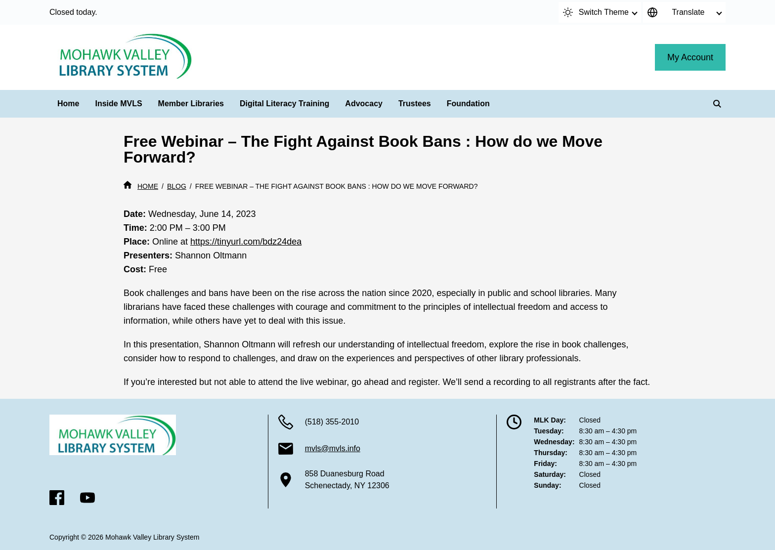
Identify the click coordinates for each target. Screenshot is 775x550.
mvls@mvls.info (332, 448)
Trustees (414, 103)
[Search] (717, 103)
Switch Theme (596, 12)
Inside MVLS (118, 103)
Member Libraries (191, 103)
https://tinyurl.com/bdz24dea (245, 242)
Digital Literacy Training (284, 103)
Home (68, 103)
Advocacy (364, 103)
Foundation (468, 103)
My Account (690, 57)
